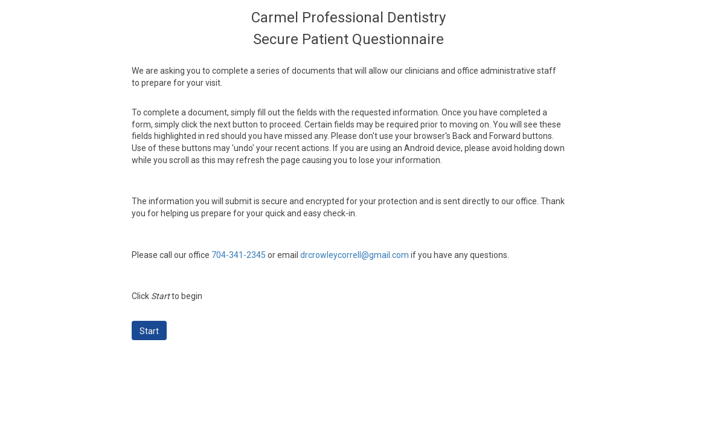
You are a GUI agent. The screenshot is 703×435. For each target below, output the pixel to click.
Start (149, 331)
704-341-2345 (238, 255)
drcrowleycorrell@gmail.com (354, 255)
